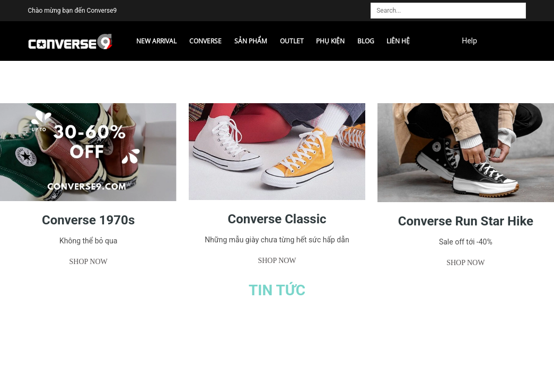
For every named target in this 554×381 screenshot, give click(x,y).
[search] (521, 5)
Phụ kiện (330, 41)
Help (469, 41)
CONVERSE (205, 41)
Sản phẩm (250, 41)
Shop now (88, 262)
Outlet (292, 41)
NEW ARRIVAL (156, 41)
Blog (365, 41)
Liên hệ (398, 41)
